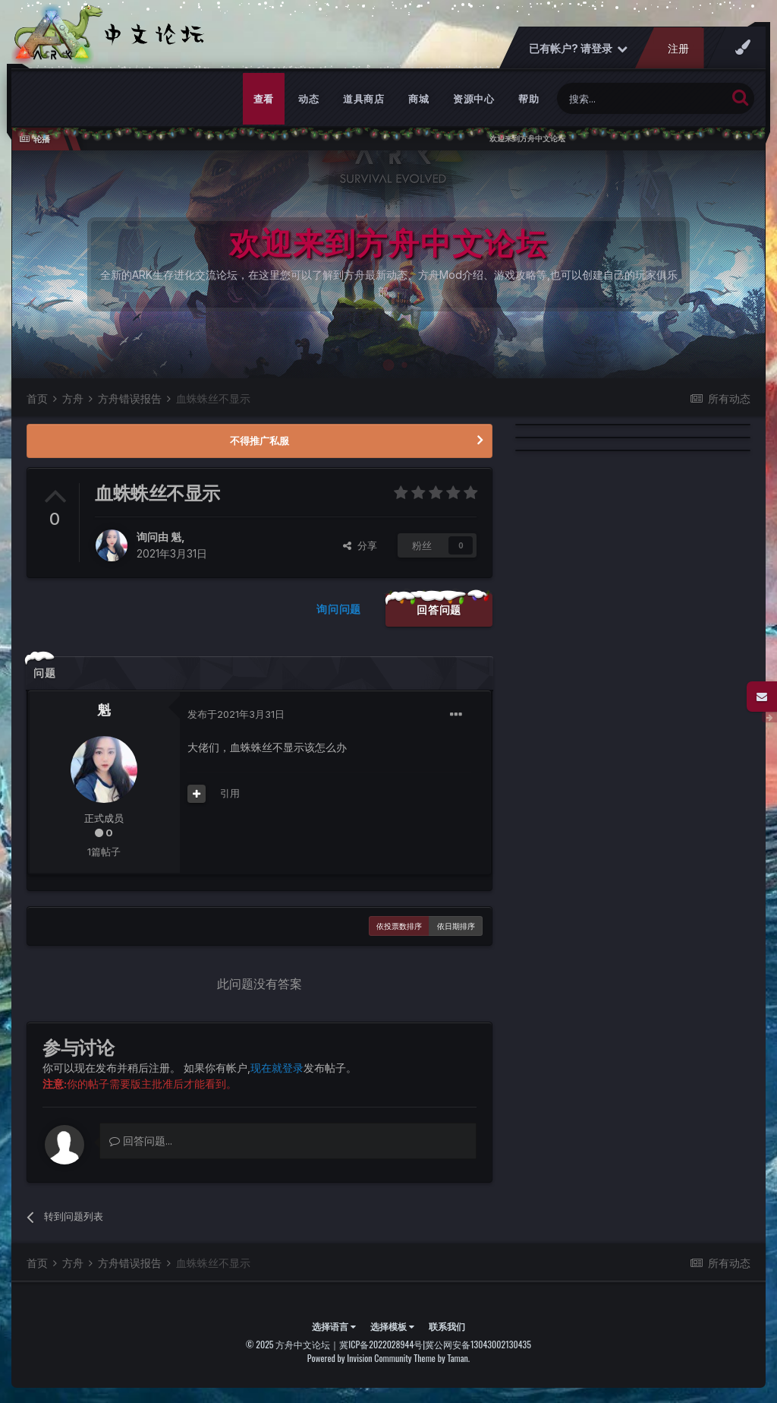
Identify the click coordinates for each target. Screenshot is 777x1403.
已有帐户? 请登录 (578, 48)
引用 (230, 793)
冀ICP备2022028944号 (381, 1344)
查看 (263, 99)
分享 (360, 545)
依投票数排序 (399, 926)
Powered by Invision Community (359, 1357)
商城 (418, 99)
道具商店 (363, 99)
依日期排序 (456, 926)
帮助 (528, 99)
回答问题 (439, 609)
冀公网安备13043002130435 (478, 1344)
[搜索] (641, 98)
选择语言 (334, 1325)
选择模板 (392, 1325)
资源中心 (473, 99)
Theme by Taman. (442, 1357)
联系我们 (447, 1325)
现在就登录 (277, 1067)
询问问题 (338, 608)
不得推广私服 (259, 440)
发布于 (236, 714)
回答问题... (140, 1140)
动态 (308, 99)
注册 (678, 48)
